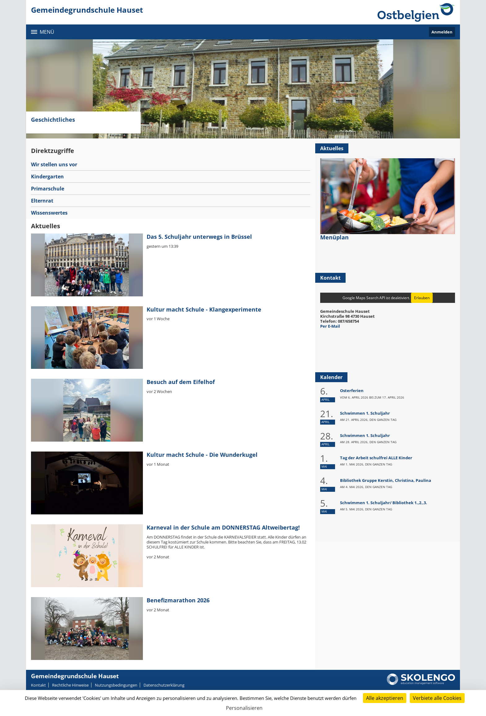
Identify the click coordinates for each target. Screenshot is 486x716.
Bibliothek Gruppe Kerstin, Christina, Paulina (385, 480)
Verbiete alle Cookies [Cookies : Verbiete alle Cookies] (437, 698)
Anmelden (442, 32)
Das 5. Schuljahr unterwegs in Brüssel (199, 236)
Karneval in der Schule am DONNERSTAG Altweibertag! (223, 527)
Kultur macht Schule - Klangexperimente (204, 309)
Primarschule (47, 188)
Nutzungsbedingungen (116, 685)
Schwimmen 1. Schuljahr (365, 413)
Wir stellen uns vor (54, 164)
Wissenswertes (49, 212)
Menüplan (334, 237)
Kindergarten (47, 176)
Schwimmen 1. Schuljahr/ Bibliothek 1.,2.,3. (383, 502)
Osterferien (352, 390)
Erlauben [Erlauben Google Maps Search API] (422, 297)
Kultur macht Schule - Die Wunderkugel (202, 454)
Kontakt (38, 685)
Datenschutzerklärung (164, 685)
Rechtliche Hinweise (70, 685)
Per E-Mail (330, 326)
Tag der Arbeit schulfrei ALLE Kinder (376, 458)
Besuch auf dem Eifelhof (181, 382)
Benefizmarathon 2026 (178, 600)
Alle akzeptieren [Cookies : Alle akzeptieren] (384, 698)
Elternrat (42, 200)
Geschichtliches (53, 119)
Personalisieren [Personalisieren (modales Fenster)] (244, 708)
